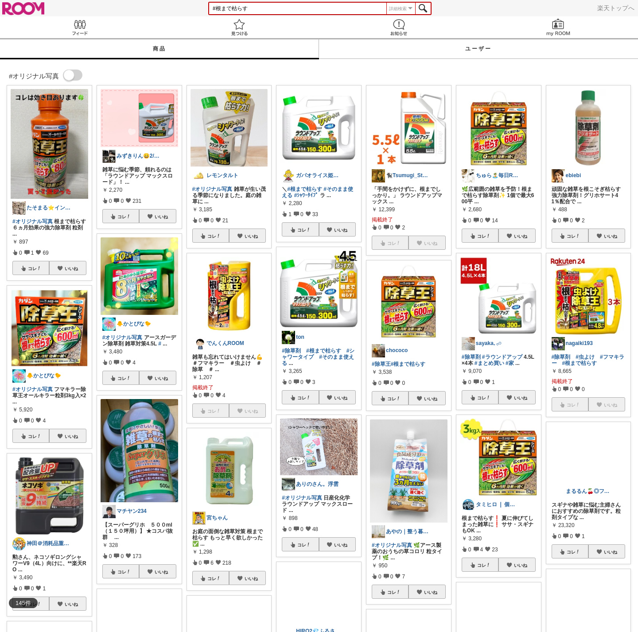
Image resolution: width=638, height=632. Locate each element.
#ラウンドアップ (502, 357)
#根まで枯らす (304, 189)
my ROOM (558, 27)
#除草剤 (291, 351)
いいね (71, 268)
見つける (239, 27)
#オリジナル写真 (32, 221)
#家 (510, 363)
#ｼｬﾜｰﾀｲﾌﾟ (306, 195)
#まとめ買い (489, 363)
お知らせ (398, 27)
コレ (34, 268)
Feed (80, 27)
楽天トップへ (615, 8)
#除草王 (381, 364)
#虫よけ (585, 357)
